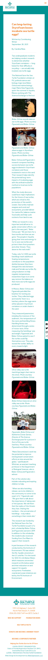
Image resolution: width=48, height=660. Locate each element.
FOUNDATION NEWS (33, 618)
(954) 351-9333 (15, 613)
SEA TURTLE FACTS (24, 625)
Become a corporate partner (24, 639)
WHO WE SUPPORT (14, 618)
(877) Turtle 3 (33, 613)
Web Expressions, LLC (35, 656)
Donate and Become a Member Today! (24, 632)
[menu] (45, 3)
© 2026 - (24, 653)
